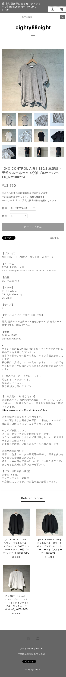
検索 (62, 17)
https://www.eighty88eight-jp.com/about (25, 410)
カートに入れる (33, 226)
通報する (54, 238)
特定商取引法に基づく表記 (31, 654)
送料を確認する (37, 197)
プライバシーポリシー (31, 648)
